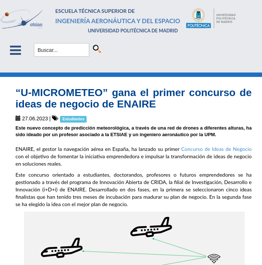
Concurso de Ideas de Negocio (216, 149)
